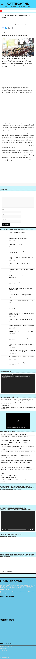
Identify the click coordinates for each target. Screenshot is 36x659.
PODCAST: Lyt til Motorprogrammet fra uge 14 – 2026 (21, 338)
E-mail (3, 214)
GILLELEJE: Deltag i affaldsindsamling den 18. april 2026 (21, 331)
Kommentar (5, 196)
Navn (3, 209)
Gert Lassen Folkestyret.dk (8, 475)
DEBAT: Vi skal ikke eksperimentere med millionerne (20, 319)
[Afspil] (3, 529)
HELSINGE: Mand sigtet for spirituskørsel (18, 238)
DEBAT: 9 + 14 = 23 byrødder (13, 465)
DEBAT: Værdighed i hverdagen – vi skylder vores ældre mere (19, 457)
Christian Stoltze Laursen (6, 460)
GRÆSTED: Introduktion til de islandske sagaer (20, 440)
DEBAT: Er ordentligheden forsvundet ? (11, 11)
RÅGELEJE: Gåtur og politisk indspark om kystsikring (21, 469)
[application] (18, 383)
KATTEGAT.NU (18, 3)
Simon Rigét (3, 465)
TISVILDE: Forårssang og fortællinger (17, 362)
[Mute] (30, 529)
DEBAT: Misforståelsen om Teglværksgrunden (23, 460)
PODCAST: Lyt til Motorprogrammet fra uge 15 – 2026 (21, 300)
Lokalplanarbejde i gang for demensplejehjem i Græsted (21, 282)
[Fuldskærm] (33, 529)
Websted (4, 219)
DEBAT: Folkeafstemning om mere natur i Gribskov (19, 455)
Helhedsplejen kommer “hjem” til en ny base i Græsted (21, 269)
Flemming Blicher (4, 469)
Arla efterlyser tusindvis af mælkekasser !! (17, 434)
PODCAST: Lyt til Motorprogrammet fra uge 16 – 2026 (21, 263)
